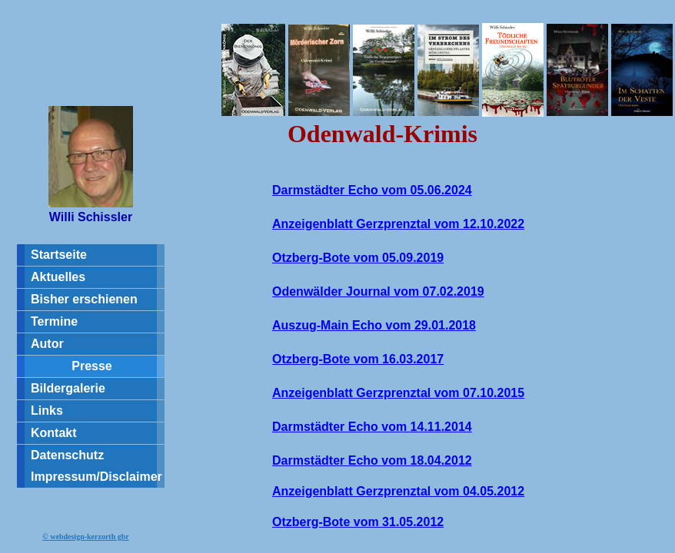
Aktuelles (58, 276)
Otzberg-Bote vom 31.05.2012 (358, 521)
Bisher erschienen (84, 299)
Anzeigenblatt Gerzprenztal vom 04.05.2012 (398, 491)
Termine (54, 321)
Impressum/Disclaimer (96, 476)
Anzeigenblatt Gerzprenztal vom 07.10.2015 (398, 392)
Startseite (59, 254)
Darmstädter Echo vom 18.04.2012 (372, 460)
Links (47, 410)
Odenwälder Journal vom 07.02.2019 (378, 291)
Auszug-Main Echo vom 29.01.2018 (374, 325)
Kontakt (54, 432)
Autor (47, 343)
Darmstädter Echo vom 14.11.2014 (372, 426)
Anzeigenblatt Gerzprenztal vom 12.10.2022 (398, 223)
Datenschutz (67, 455)
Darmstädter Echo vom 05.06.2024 (372, 190)
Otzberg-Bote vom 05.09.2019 (358, 257)
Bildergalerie (68, 388)
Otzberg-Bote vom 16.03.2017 (358, 359)
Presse (91, 366)
